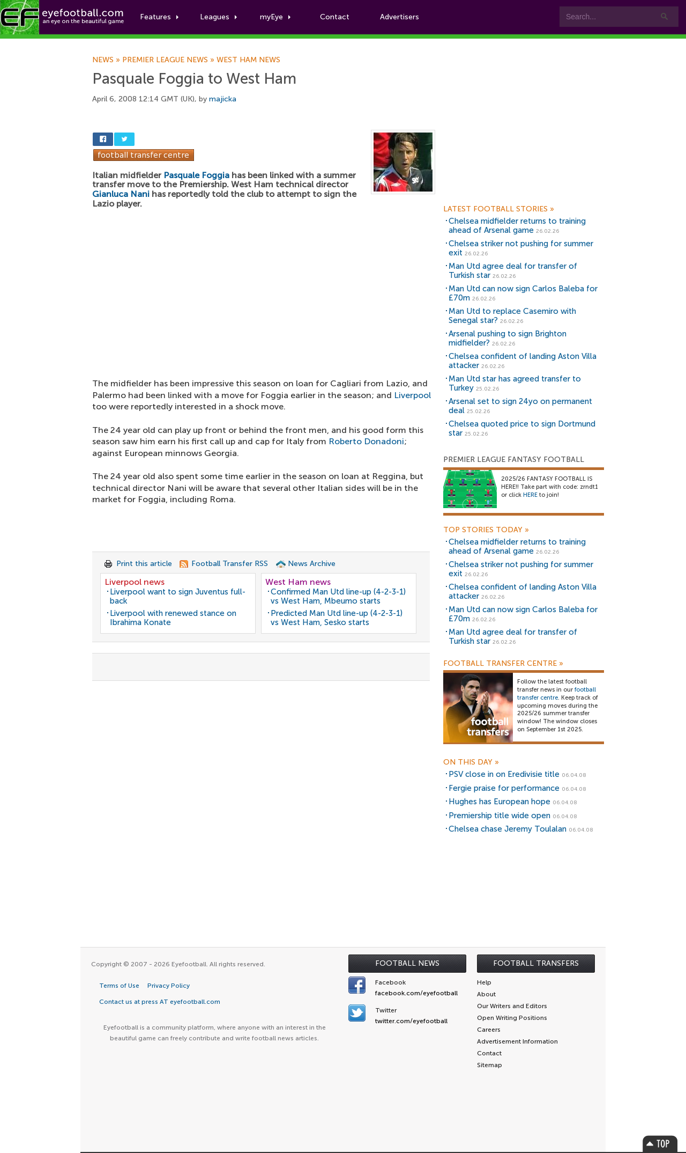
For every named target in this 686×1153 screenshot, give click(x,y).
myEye (275, 16)
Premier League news (169, 60)
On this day (471, 762)
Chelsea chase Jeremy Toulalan (507, 829)
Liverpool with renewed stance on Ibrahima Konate (173, 617)
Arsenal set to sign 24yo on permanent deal (520, 405)
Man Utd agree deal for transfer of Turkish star (513, 270)
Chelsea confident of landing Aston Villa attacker (522, 360)
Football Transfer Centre (503, 663)
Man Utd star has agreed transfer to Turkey (515, 383)
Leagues (218, 16)
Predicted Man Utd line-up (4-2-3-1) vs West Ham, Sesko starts (336, 617)
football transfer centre (556, 693)
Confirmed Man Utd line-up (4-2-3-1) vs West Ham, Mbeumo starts (338, 596)
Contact (334, 16)
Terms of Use (119, 985)
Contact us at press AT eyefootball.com (159, 1001)
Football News (407, 963)
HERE (530, 494)
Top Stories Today (486, 530)
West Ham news (248, 60)
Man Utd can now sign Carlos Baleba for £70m (523, 293)
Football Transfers (536, 963)
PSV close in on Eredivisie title (504, 774)
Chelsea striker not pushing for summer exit (521, 248)
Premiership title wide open (499, 815)
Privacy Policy (168, 985)
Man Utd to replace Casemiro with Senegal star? (512, 315)
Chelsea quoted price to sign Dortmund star (522, 428)
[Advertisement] (263, 286)
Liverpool (412, 395)
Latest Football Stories (498, 209)
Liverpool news (135, 582)
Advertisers (399, 16)
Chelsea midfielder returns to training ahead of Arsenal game (517, 225)
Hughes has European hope (499, 801)
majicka (222, 99)
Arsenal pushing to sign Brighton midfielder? (507, 338)
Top (660, 1143)
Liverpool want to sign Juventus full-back (177, 596)
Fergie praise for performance (504, 788)
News (107, 60)
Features (159, 16)
